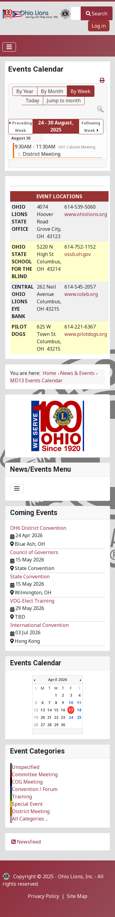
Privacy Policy (43, 896)
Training (22, 796)
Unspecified (25, 767)
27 (42, 724)
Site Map (77, 896)
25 (79, 717)
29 (56, 724)
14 (49, 710)
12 (36, 710)
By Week (80, 91)
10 (71, 702)
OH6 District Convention (38, 528)
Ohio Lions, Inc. (75, 876)
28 (49, 724)
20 (42, 717)
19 (36, 717)
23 (63, 717)
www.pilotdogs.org (85, 334)
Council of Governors (34, 552)
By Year (24, 91)
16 (63, 710)
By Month (52, 91)
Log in (99, 25)
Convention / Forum (34, 789)
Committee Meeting (35, 774)
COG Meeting (27, 781)
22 (56, 717)
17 (71, 710)
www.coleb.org (81, 294)
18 (79, 710)
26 (36, 724)
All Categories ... (30, 818)
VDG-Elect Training (32, 600)
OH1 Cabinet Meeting (76, 147)
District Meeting (31, 811)
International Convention (39, 625)
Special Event (27, 804)
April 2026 (57, 679)
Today (32, 100)
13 (42, 710)
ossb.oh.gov (77, 254)
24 (71, 717)
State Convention (30, 576)
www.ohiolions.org (85, 214)
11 (79, 702)
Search (96, 13)
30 (63, 724)
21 (49, 717)
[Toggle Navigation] (9, 47)
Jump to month (64, 100)
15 (56, 710)
